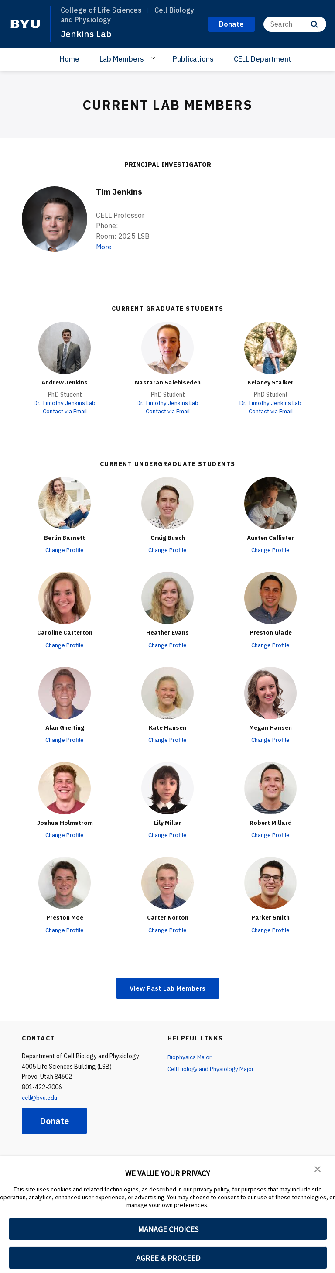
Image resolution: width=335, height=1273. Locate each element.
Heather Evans (167, 632)
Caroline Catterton (64, 632)
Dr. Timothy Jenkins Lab (65, 402)
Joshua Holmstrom (64, 822)
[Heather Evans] (167, 597)
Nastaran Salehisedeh (167, 382)
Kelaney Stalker (270, 382)
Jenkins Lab (86, 33)
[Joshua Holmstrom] (64, 787)
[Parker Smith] (270, 882)
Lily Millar (167, 822)
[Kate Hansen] (167, 692)
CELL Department (262, 58)
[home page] (25, 24)
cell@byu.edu (40, 1097)
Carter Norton (168, 917)
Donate (54, 1121)
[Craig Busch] (167, 503)
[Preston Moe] (64, 882)
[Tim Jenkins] (54, 218)
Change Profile (64, 549)
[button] (317, 1168)
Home (69, 58)
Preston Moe (64, 917)
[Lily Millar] (167, 787)
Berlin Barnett (64, 537)
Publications (193, 58)
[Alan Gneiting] (64, 692)
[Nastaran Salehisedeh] (167, 347)
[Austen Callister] (270, 503)
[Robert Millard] (270, 787)
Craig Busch (167, 537)
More (104, 246)
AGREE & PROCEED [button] (168, 1258)
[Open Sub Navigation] (154, 58)
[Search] (294, 24)
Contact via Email (65, 411)
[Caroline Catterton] (64, 597)
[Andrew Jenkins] (64, 347)
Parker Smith (270, 917)
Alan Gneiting (64, 727)
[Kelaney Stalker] (270, 347)
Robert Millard (270, 822)
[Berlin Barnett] (64, 503)
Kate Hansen (167, 727)
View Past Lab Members (167, 987)
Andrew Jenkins (65, 382)
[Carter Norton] (167, 882)
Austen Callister (270, 537)
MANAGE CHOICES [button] (168, 1229)
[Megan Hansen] (270, 692)
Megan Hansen (270, 727)
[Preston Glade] (270, 597)
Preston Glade (270, 632)
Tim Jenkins (120, 191)
